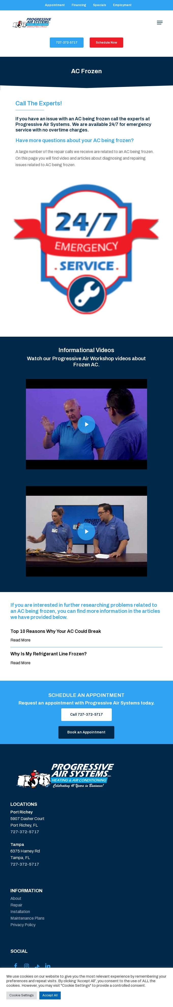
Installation (20, 911)
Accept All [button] (50, 995)
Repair (16, 905)
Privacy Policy (23, 925)
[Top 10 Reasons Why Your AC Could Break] (86, 636)
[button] (160, 22)
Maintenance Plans (27, 918)
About (15, 898)
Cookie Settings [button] (21, 995)
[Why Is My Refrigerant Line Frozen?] (86, 658)
